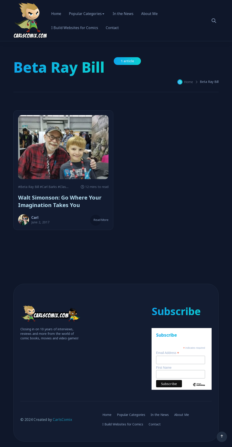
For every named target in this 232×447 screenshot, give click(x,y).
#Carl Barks (48, 187)
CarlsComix (62, 419)
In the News (123, 13)
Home (56, 13)
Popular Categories (85, 13)
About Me (149, 13)
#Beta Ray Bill (28, 187)
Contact (112, 27)
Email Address (167, 353)
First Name (164, 367)
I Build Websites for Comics (74, 27)
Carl (35, 217)
